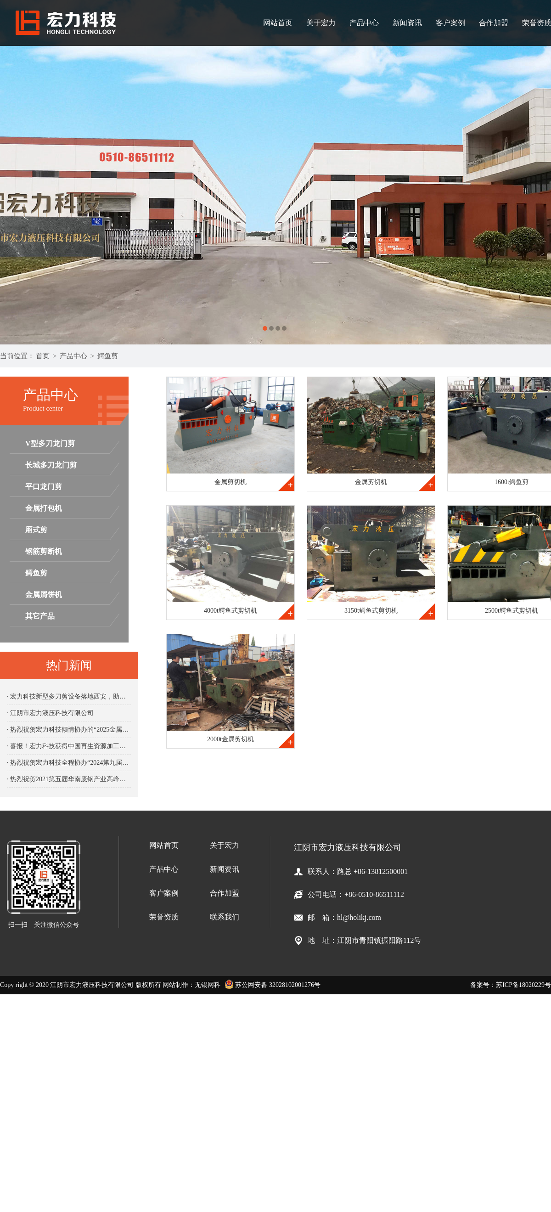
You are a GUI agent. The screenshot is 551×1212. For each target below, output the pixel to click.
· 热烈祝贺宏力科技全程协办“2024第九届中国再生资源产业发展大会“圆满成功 (69, 762)
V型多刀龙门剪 (50, 443)
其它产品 (40, 616)
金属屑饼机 (43, 594)
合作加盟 (493, 23)
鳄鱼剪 (107, 356)
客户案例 (450, 23)
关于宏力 (321, 23)
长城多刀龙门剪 (51, 465)
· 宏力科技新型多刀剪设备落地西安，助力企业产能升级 (69, 696)
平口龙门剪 (43, 486)
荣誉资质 (164, 917)
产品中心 (364, 23)
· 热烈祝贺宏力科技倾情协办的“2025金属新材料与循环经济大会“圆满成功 (69, 729)
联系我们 (224, 917)
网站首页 (277, 23)
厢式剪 (36, 530)
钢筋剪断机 (43, 551)
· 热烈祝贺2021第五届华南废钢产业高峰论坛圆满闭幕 (69, 779)
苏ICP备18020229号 (523, 984)
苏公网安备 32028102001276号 (272, 984)
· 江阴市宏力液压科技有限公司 (50, 713)
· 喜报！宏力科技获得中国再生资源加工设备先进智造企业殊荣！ (69, 746)
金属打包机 (43, 508)
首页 (43, 356)
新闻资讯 (407, 23)
